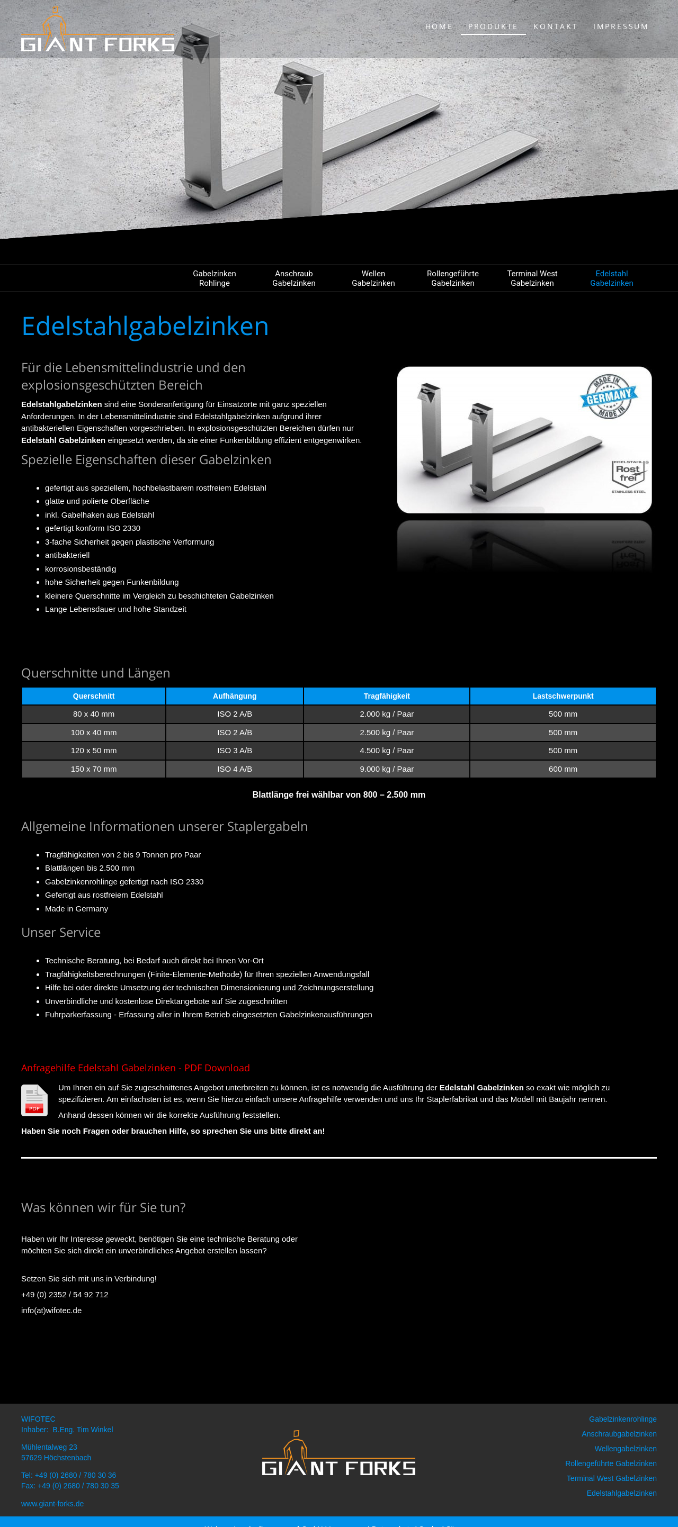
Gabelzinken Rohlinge (214, 278)
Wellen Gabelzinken (373, 278)
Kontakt (555, 26)
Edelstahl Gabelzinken (611, 278)
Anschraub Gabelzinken (293, 278)
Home (439, 26)
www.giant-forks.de (52, 1503)
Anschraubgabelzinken (619, 1434)
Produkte (493, 26)
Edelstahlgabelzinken (622, 1493)
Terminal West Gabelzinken (532, 278)
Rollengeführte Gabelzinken (453, 278)
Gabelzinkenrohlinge (623, 1419)
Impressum (621, 26)
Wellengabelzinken (626, 1448)
